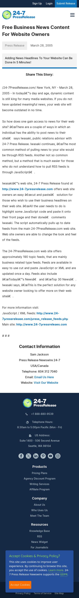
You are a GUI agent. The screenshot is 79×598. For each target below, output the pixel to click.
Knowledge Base (39, 531)
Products (39, 467)
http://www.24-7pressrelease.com (27, 189)
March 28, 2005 (42, 45)
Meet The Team (39, 516)
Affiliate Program (39, 489)
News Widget (39, 542)
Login (49, 3)
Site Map (59, 593)
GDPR (63, 574)
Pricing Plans (39, 473)
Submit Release (66, 3)
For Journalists (39, 547)
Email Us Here (44, 377)
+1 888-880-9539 (42, 414)
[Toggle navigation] (72, 14)
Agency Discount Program (39, 478)
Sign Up (37, 3)
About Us (39, 505)
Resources (39, 524)
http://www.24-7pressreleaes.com (41, 324)
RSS (39, 536)
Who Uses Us (39, 510)
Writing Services (39, 484)
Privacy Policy (23, 593)
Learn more (55, 570)
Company (39, 498)
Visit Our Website (46, 382)
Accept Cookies (20, 584)
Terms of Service (42, 593)
